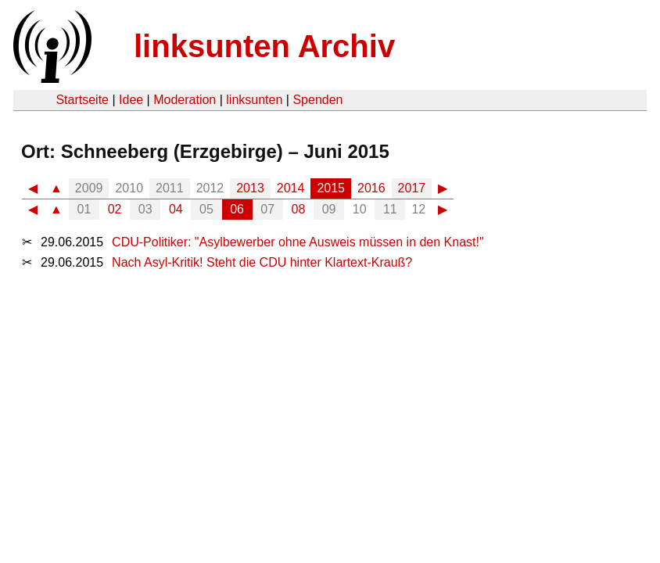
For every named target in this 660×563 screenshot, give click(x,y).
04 (176, 209)
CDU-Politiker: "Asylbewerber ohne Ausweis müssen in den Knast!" (298, 242)
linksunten (254, 99)
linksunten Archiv (264, 46)
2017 (412, 188)
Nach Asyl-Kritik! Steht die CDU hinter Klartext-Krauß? (262, 262)
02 (115, 209)
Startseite (82, 99)
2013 (250, 188)
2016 (371, 188)
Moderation (184, 99)
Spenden (317, 99)
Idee (131, 99)
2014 (291, 188)
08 (299, 209)
